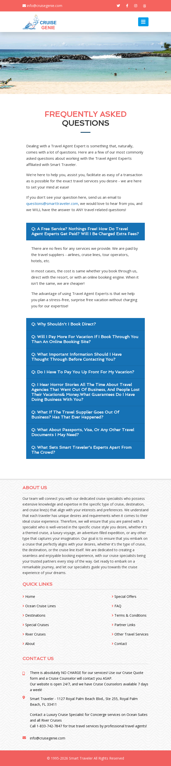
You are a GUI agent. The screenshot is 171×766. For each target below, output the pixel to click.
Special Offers (124, 596)
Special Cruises (35, 624)
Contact (119, 643)
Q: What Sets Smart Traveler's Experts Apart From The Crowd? (81, 450)
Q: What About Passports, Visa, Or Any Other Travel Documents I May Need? (82, 432)
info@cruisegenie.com (42, 5)
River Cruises (34, 634)
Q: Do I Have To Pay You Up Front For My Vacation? (82, 372)
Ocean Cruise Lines (39, 606)
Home (28, 596)
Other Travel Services (130, 634)
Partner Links (123, 624)
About (28, 643)
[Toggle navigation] (143, 21)
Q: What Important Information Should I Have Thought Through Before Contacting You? (76, 357)
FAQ (116, 606)
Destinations (33, 615)
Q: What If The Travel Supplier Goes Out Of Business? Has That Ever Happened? (75, 414)
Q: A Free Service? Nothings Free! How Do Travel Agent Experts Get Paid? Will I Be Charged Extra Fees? (85, 231)
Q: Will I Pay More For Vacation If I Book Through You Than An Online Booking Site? (84, 339)
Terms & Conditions (129, 615)
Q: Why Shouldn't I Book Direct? (63, 324)
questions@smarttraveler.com (52, 203)
